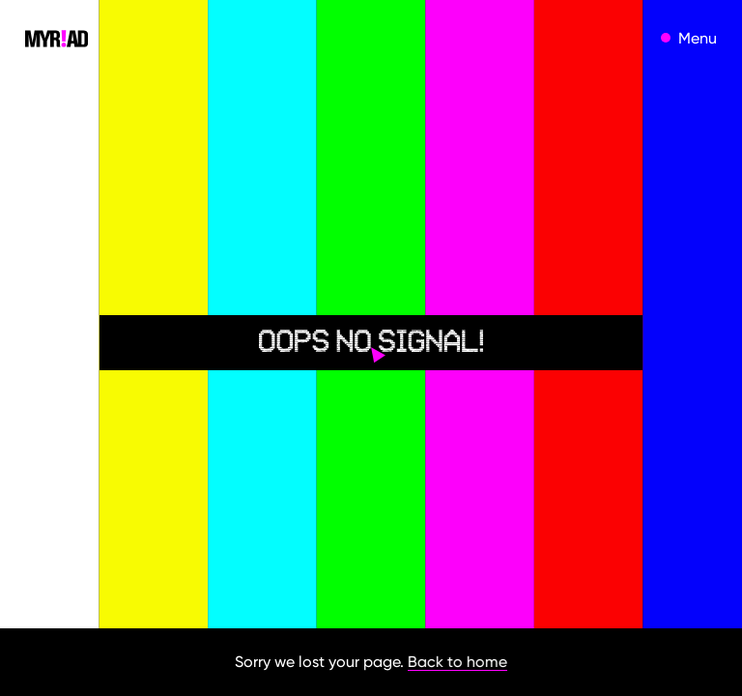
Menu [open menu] (697, 38)
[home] (56, 38)
